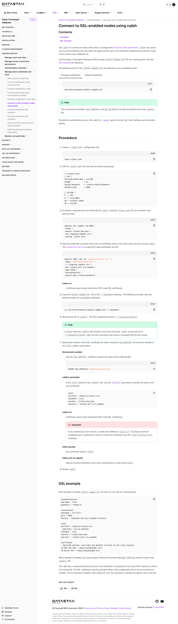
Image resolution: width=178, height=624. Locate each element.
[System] (173, 4)
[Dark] (170, 4)
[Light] (167, 4)
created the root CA (75, 247)
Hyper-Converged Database (71, 20)
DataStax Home (10, 608)
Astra (28, 13)
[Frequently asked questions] (19, 171)
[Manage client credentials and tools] (20, 73)
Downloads (8, 619)
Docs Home (10, 13)
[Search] (94, 4)
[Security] (19, 140)
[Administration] (19, 53)
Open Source (83, 13)
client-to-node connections (126, 47)
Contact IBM (158, 607)
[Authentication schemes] (20, 68)
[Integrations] (19, 158)
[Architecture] (19, 36)
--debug (105, 120)
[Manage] (19, 45)
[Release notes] (19, 175)
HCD (56, 13)
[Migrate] (19, 144)
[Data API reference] (19, 149)
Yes (63, 588)
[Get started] (19, 27)
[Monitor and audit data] (20, 136)
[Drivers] (19, 166)
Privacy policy (90, 608)
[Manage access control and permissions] (20, 63)
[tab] (70, 75)
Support (7, 615)
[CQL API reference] (19, 153)
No (74, 588)
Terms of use (102, 608)
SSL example (65, 41)
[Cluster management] (19, 49)
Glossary (7, 612)
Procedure (64, 37)
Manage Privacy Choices (120, 608)
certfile (116, 383)
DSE (67, 13)
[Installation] (19, 40)
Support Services (103, 13)
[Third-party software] (19, 162)
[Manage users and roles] (20, 58)
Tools (121, 13)
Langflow (42, 13)
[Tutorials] (19, 32)
